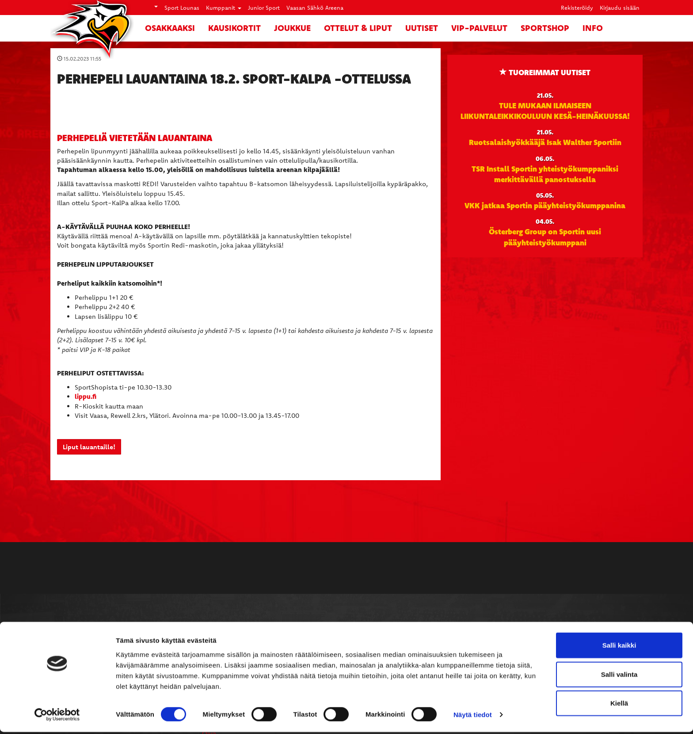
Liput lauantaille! (89, 447)
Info (593, 28)
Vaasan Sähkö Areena (314, 7)
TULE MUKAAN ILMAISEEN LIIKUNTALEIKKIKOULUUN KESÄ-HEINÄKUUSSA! (545, 110)
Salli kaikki (619, 647)
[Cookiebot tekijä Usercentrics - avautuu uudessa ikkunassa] (57, 716)
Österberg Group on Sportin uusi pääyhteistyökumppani (545, 236)
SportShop (545, 28)
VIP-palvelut (479, 28)
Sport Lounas (181, 7)
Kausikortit (234, 28)
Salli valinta (619, 676)
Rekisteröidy (577, 7)
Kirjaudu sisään (620, 7)
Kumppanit (223, 7)
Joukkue (292, 28)
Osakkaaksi (170, 28)
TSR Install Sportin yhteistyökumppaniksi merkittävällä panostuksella (545, 174)
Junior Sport (264, 7)
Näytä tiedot (472, 716)
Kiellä (619, 705)
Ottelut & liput (358, 28)
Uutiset (421, 28)
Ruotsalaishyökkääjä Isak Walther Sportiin (545, 142)
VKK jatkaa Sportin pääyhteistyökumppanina (545, 205)
